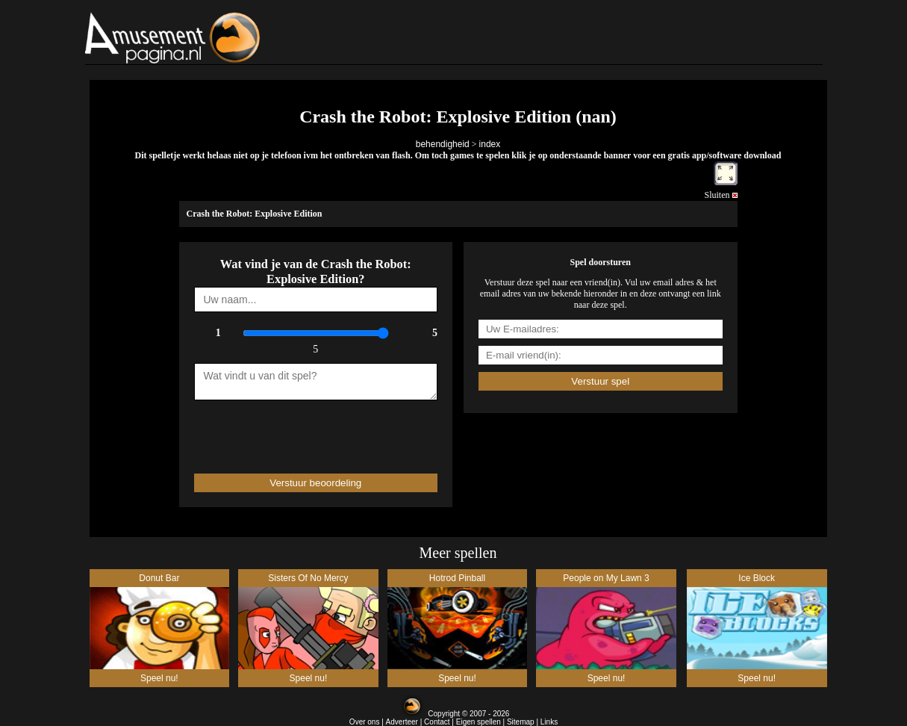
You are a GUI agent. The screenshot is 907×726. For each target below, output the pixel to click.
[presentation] (281, 430)
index (490, 144)
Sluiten (720, 195)
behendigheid (443, 144)
